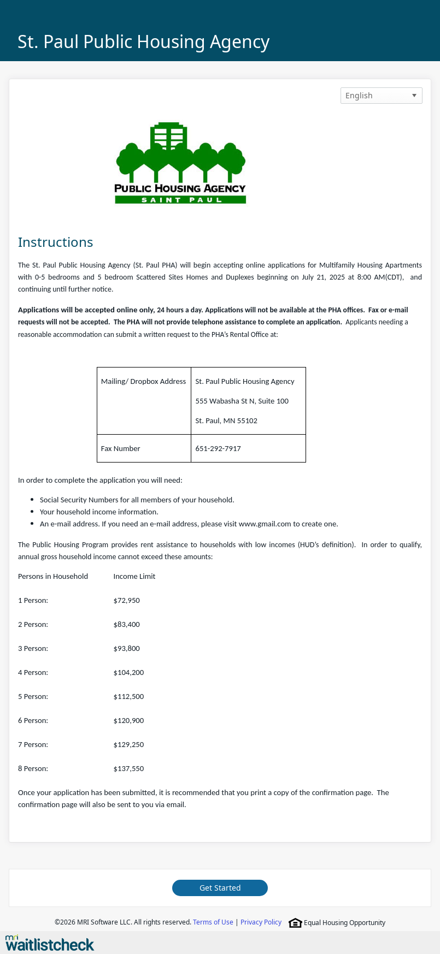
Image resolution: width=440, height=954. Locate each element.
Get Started (220, 887)
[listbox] (382, 95)
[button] (414, 95)
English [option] (359, 95)
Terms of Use (213, 922)
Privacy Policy (260, 922)
